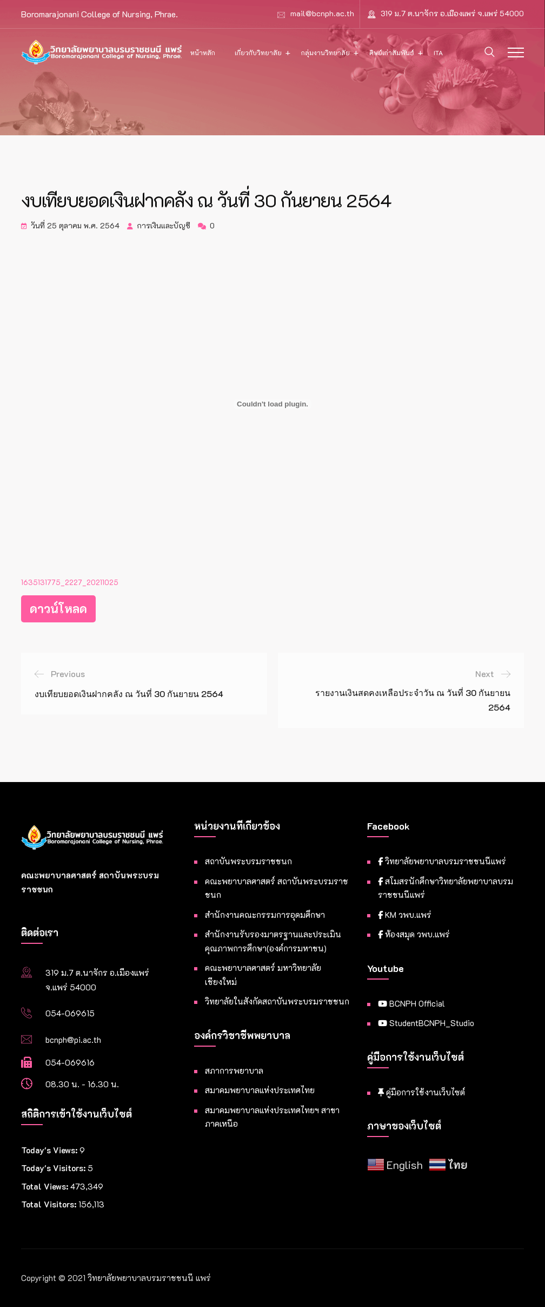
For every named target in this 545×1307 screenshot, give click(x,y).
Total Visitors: (49, 1204)
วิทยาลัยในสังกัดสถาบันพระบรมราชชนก (277, 1001)
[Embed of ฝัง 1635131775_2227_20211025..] (272, 404)
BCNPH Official (411, 1003)
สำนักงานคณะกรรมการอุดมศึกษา (265, 914)
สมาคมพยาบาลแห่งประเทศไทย (260, 1090)
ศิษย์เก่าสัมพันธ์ (391, 52)
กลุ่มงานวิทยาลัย (325, 52)
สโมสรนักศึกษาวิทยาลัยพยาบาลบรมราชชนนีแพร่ (445, 888)
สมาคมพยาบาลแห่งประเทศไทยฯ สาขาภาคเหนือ (272, 1117)
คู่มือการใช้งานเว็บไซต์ (421, 1092)
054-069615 (70, 1013)
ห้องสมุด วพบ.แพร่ (414, 934)
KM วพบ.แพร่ (404, 914)
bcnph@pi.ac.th (73, 1039)
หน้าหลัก (202, 52)
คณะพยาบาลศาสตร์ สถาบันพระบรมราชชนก (276, 888)
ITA (438, 52)
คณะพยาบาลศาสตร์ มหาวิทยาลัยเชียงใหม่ (263, 974)
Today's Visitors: (54, 1167)
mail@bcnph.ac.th (322, 13)
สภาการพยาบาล (234, 1070)
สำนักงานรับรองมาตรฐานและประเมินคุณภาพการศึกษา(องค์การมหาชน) (273, 941)
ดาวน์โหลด (58, 608)
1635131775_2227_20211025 (69, 582)
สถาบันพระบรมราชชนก (248, 861)
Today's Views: (50, 1150)
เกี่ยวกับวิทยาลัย (258, 52)
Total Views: (45, 1186)
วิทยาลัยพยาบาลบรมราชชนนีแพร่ (442, 861)
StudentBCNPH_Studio (426, 1022)
